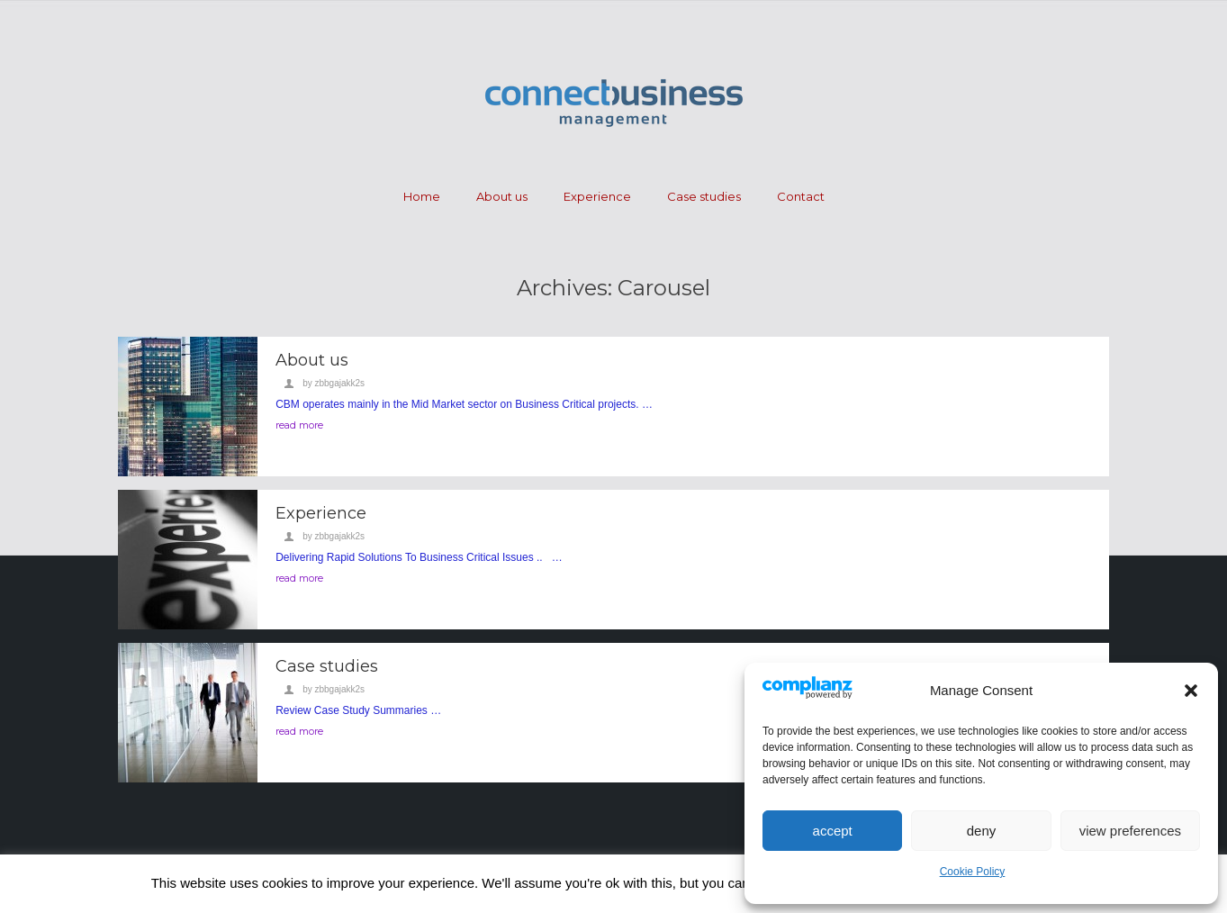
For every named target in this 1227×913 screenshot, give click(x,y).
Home (421, 196)
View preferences (1130, 830)
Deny (982, 830)
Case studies (704, 196)
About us (502, 196)
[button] (1191, 691)
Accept (833, 830)
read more (299, 425)
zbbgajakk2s (339, 383)
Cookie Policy (973, 871)
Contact (801, 196)
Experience (597, 196)
